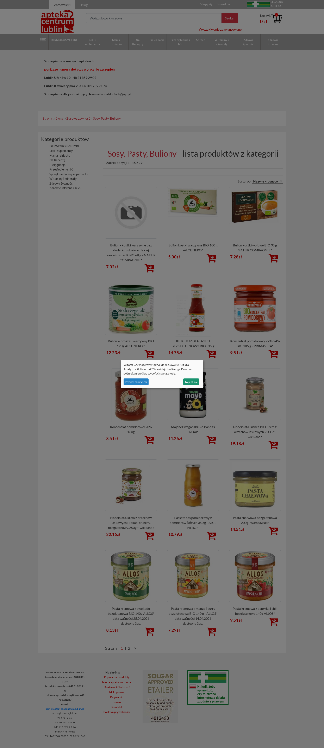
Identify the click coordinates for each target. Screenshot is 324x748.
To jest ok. (191, 382)
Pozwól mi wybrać (136, 382)
